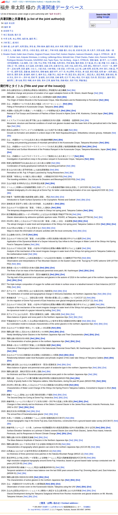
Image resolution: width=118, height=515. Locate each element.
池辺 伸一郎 (62, 74)
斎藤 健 (27, 72)
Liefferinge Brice (55, 57)
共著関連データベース (60, 7)
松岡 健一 (103, 72)
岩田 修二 (45, 50)
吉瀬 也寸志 (59, 66)
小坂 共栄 (42, 69)
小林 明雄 (51, 69)
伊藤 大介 (105, 63)
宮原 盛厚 (25, 69)
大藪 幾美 (17, 50)
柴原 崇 (10, 74)
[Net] (69, 90)
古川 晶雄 (30, 66)
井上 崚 (97, 63)
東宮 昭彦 (94, 72)
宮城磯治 (86, 507)
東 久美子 (91, 50)
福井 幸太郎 (9, 23)
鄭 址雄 (19, 80)
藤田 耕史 (50, 46)
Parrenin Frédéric (107, 57)
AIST (15, 2)
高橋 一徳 (110, 50)
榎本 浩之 (42, 74)
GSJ (21, 2)
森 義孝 (27, 74)
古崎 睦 (21, 66)
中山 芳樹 (42, 63)
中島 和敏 (52, 63)
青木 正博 (46, 80)
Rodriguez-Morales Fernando (19, 60)
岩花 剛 (95, 69)
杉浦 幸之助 (81, 50)
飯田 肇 (7, 27)
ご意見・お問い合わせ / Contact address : (59, 503)
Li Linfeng (42, 57)
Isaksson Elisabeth (84, 54)
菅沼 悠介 (102, 77)
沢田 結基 (101, 50)
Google (106, 17)
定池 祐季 (16, 69)
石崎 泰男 (59, 77)
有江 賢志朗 (8, 35)
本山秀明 (70, 72)
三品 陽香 (24, 63)
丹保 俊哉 (70, 63)
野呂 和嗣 (27, 80)
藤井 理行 (111, 77)
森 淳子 (102, 60)
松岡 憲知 (24, 46)
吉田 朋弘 (87, 66)
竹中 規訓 (85, 77)
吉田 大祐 (69, 66)
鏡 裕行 (16, 43)
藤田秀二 (11, 80)
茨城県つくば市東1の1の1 (52, 507)
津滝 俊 (32, 46)
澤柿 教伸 (41, 46)
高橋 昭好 (64, 80)
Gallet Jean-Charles (25, 54)
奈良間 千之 (8, 31)
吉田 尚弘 (78, 66)
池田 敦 (25, 39)
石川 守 (67, 77)
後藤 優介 (63, 50)
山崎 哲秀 (87, 69)
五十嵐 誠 (89, 63)
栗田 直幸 (18, 74)
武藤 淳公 (52, 74)
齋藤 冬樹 (78, 46)
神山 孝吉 (76, 77)
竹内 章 (94, 77)
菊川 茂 (18, 35)
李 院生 (78, 72)
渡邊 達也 (110, 74)
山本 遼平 (15, 46)
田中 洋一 (18, 77)
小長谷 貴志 (34, 50)
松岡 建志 (113, 72)
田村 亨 (34, 77)
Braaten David (9, 54)
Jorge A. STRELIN (80, 60)
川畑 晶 (112, 69)
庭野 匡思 (18, 72)
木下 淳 (62, 72)
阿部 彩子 (69, 46)
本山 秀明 (17, 39)
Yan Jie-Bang (65, 60)
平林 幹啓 (54, 50)
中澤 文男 (7, 39)
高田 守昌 (74, 80)
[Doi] (62, 197)
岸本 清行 (103, 69)
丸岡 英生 (61, 63)
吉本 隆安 (39, 66)
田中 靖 (27, 77)
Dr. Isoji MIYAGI (34, 510)
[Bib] (73, 90)
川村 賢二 (7, 43)
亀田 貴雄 (80, 63)
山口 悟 (78, 69)
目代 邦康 (50, 77)
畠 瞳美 (41, 77)
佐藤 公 (114, 63)
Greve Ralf (55, 54)
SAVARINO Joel (40, 60)
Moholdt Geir (68, 57)
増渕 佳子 (97, 66)
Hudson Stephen (68, 54)
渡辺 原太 (72, 74)
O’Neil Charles (81, 57)
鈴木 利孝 (59, 46)
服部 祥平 (54, 72)
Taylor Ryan (53, 60)
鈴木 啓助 (37, 80)
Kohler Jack (15, 57)
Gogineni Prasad (42, 54)
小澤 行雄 (70, 69)
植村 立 (34, 74)
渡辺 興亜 (100, 74)
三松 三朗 (33, 63)
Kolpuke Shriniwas (29, 57)
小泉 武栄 (61, 69)
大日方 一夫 (107, 66)
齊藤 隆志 (83, 80)
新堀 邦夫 (35, 72)
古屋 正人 (7, 50)
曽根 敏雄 (93, 60)
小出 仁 (34, 69)
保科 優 (6, 46)
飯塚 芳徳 (55, 80)
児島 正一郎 (12, 66)
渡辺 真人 (91, 74)
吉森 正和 (48, 66)
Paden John (93, 57)
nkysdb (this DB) (52, 2)
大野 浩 (25, 50)
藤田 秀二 (33, 39)
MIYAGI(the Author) (34, 2)
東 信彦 (86, 72)
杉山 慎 (71, 50)
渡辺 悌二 (82, 74)
